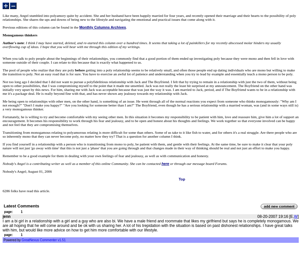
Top (182, 179)
